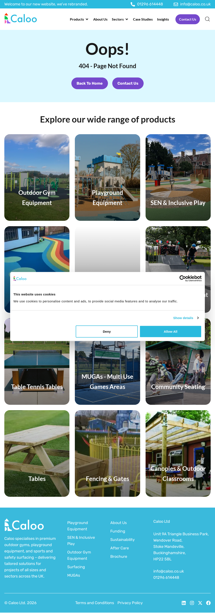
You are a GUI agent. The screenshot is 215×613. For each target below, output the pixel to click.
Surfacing (76, 567)
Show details (183, 318)
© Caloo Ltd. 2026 (20, 603)
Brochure (118, 556)
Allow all (170, 331)
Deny (107, 331)
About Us (118, 523)
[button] (79, 19)
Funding (117, 531)
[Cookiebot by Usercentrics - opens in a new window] (183, 278)
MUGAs (73, 575)
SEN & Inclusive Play (81, 540)
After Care (119, 548)
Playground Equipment (77, 526)
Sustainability (122, 539)
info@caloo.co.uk (168, 571)
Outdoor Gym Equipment (79, 555)
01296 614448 (166, 578)
